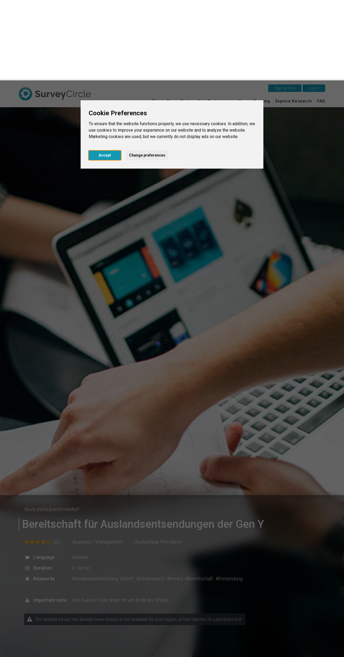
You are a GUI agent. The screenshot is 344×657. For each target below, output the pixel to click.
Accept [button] (104, 75)
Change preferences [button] (147, 75)
